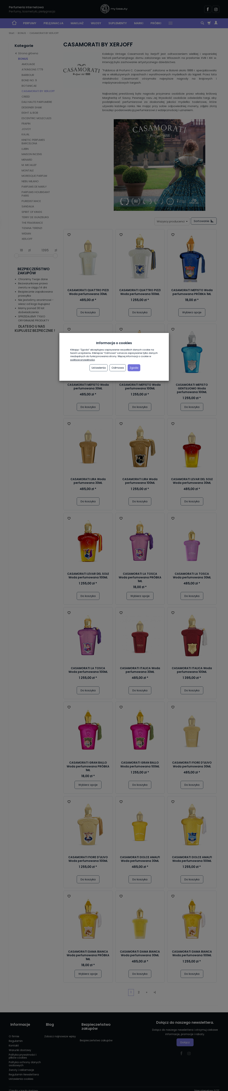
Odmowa (118, 368)
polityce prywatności (82, 359)
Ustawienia (99, 368)
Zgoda (134, 368)
